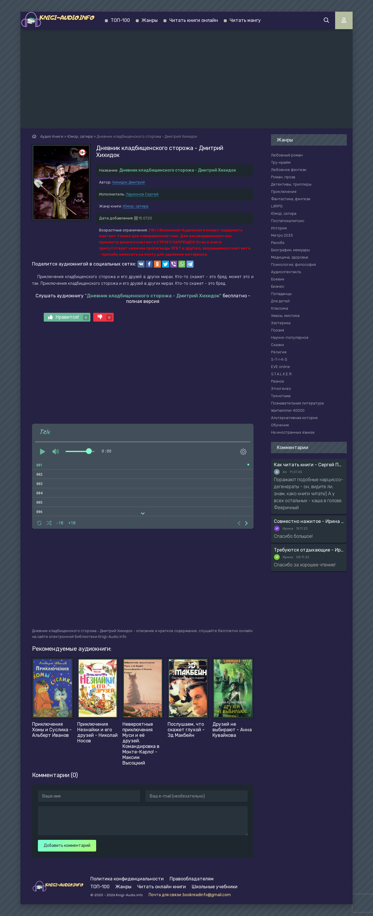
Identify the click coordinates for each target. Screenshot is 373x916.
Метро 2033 (282, 235)
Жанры (150, 20)
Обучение (280, 425)
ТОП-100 (120, 20)
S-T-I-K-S (279, 359)
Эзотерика (281, 323)
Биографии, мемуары (290, 250)
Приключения (283, 191)
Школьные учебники (214, 886)
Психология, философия (293, 264)
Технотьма (281, 396)
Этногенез (281, 388)
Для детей (280, 301)
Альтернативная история (294, 418)
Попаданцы (281, 294)
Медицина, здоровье (289, 257)
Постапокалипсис (287, 221)
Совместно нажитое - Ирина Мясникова (309, 521)
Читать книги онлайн (193, 20)
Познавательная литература (297, 403)
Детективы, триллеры (291, 184)
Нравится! (68, 317)
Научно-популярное (290, 337)
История (279, 228)
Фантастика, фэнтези (290, 199)
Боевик (277, 279)
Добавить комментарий (67, 845)
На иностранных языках (293, 432)
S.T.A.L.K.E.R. (282, 374)
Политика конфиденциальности (127, 879)
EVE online (280, 366)
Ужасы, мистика (285, 315)
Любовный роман (287, 155)
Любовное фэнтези (288, 170)
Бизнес (277, 286)
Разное (277, 381)
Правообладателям (192, 879)
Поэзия (277, 330)
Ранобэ (277, 242)
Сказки (277, 345)
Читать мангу (245, 20)
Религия (278, 352)
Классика (279, 308)
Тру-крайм (281, 162)
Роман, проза (283, 177)
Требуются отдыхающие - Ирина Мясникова (309, 550)
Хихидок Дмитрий (128, 182)
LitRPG (277, 206)
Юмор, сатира (135, 206)
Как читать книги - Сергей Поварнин (309, 464)
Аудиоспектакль (286, 272)
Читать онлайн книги (161, 886)
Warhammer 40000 (288, 410)
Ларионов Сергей (142, 194)
